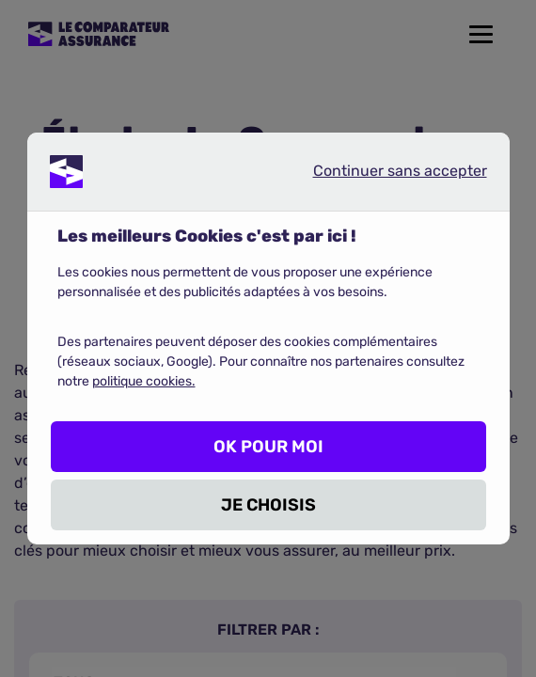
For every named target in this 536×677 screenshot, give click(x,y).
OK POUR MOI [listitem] (268, 446)
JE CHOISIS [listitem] (268, 505)
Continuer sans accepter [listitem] (384, 175)
